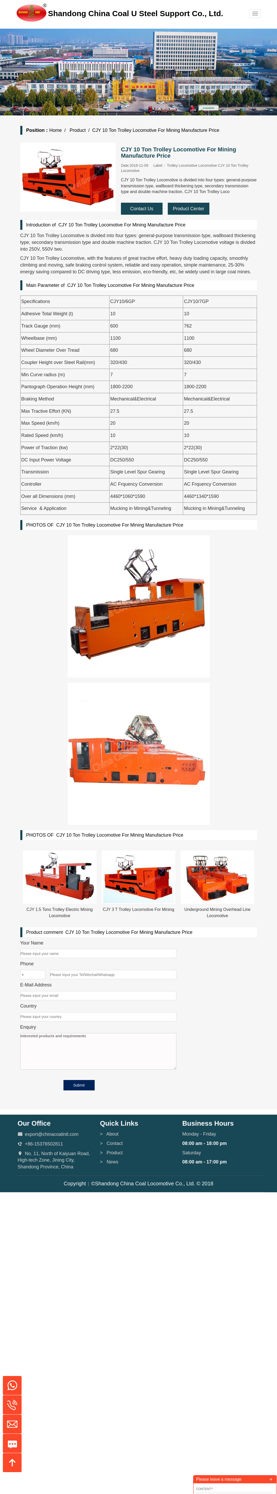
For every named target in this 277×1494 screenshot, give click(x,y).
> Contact (111, 1172)
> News (109, 1190)
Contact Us (141, 208)
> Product (111, 1181)
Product (77, 130)
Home (55, 130)
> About (109, 1162)
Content (204, 1489)
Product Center (188, 208)
